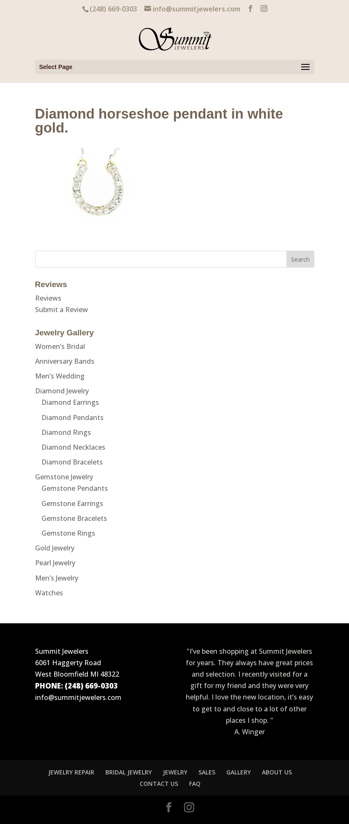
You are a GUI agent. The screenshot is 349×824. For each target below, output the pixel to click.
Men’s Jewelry (56, 578)
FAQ (195, 784)
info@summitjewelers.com (78, 697)
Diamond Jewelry (62, 390)
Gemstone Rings (68, 533)
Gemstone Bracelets (74, 518)
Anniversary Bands (64, 361)
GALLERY (238, 772)
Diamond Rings (66, 432)
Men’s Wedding (60, 376)
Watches (49, 592)
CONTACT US (159, 784)
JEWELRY (175, 772)
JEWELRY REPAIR (71, 772)
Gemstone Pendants (74, 488)
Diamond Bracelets (72, 462)
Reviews (48, 298)
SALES (206, 772)
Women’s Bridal (60, 346)
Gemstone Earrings (72, 503)
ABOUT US (277, 772)
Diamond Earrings (70, 402)
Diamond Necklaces (73, 447)
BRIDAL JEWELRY (128, 772)
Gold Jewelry (54, 548)
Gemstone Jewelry (64, 476)
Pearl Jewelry (55, 562)
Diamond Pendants (72, 417)
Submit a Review (61, 309)
